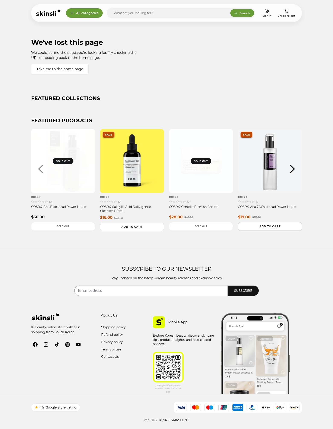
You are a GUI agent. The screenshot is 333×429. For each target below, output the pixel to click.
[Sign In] (267, 13)
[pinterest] (67, 344)
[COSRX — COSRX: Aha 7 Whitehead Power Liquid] (270, 174)
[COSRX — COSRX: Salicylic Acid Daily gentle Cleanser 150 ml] (132, 174)
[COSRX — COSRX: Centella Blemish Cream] (201, 174)
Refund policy (112, 335)
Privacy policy (112, 342)
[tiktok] (57, 344)
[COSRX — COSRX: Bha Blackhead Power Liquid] (63, 174)
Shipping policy (113, 327)
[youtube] (78, 344)
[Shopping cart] (286, 13)
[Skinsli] (48, 13)
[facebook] (35, 344)
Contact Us (110, 357)
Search (242, 13)
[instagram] (46, 344)
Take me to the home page (60, 69)
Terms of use (111, 349)
